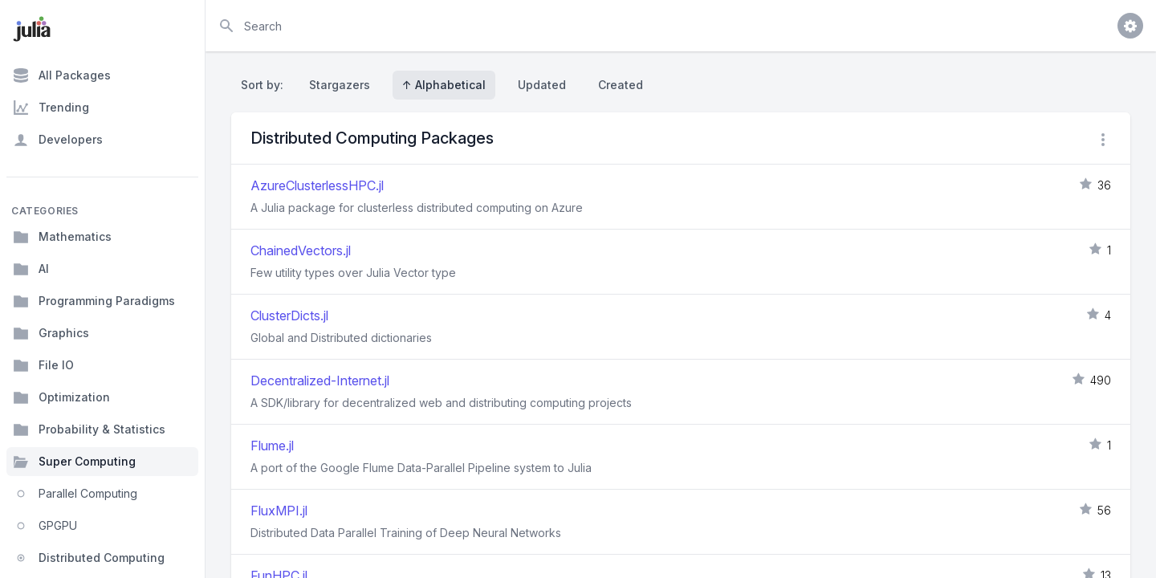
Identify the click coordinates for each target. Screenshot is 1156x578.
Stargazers (339, 85)
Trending (51, 108)
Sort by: (265, 85)
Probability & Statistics (89, 429)
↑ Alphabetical (444, 85)
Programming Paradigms (94, 301)
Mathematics (62, 237)
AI (31, 269)
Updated (542, 85)
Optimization (61, 397)
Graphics (51, 333)
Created (620, 85)
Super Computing (74, 462)
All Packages (62, 75)
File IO (43, 365)
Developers (58, 140)
